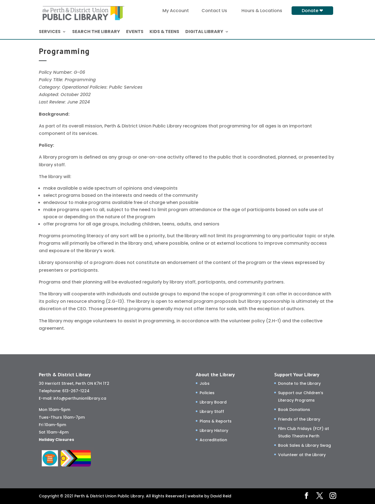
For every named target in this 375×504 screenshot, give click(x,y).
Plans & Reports (216, 421)
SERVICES (50, 32)
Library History (214, 430)
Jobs (205, 383)
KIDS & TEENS (164, 32)
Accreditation (213, 440)
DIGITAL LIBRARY (204, 32)
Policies (207, 393)
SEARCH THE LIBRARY (96, 32)
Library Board (213, 402)
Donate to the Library (299, 383)
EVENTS (134, 32)
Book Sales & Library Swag (304, 445)
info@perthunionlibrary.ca (79, 398)
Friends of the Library (299, 419)
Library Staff (212, 411)
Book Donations (294, 409)
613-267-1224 (75, 391)
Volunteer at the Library (302, 454)
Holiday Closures (56, 439)
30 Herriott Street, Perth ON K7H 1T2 (74, 383)
